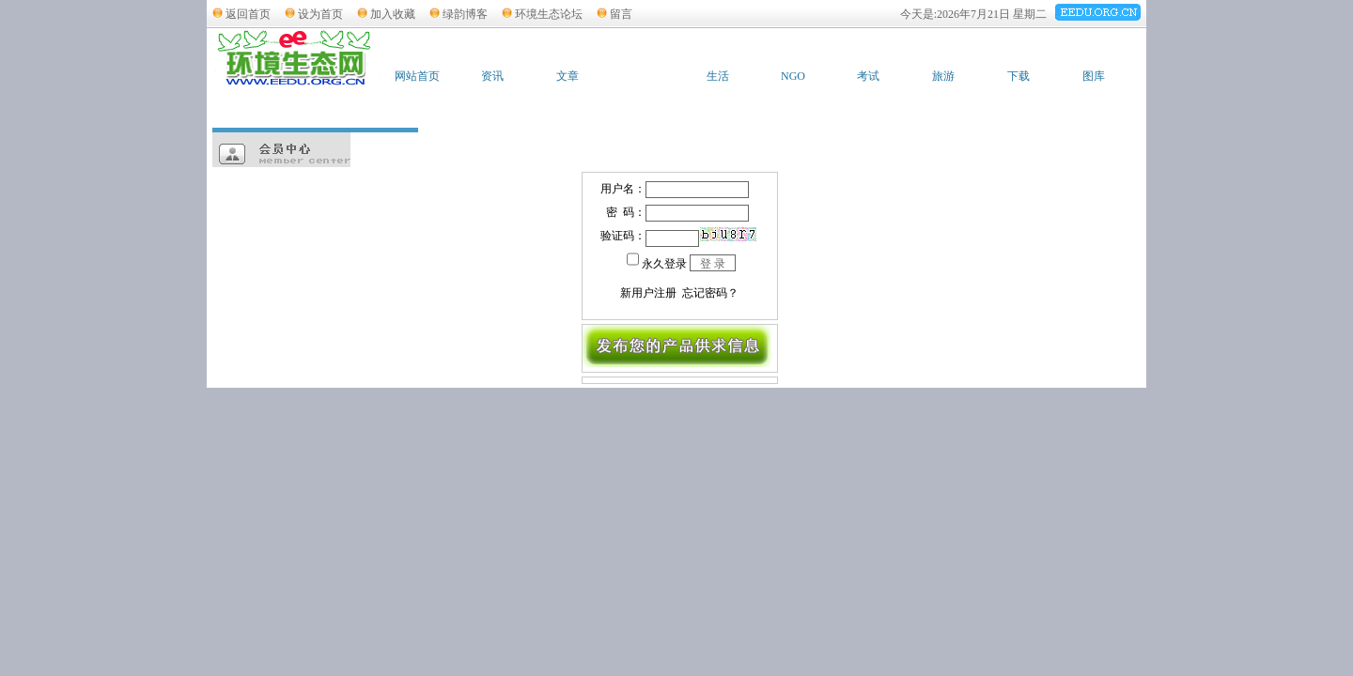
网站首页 (417, 76)
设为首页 (320, 14)
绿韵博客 (465, 14)
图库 (1093, 76)
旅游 (943, 76)
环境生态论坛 (549, 14)
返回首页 (248, 14)
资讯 (492, 76)
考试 (868, 76)
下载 (1018, 76)
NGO (793, 76)
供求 (642, 76)
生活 (718, 76)
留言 (621, 14)
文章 (567, 76)
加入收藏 (392, 14)
